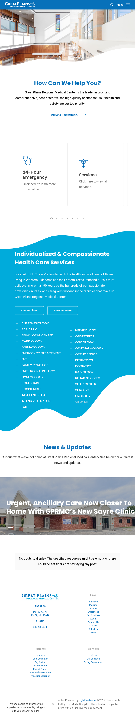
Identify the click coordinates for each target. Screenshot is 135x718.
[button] (52, 704)
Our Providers (93, 615)
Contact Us (93, 622)
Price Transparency (40, 676)
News (93, 632)
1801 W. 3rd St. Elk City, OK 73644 (40, 613)
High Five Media (87, 700)
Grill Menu (93, 629)
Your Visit (40, 655)
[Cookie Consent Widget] (30, 707)
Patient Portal (40, 665)
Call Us (93, 655)
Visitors (93, 608)
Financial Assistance (40, 672)
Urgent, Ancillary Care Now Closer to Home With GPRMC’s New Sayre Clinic (70, 507)
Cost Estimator (40, 658)
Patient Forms (40, 669)
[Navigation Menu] (123, 4)
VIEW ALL (82, 402)
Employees (93, 612)
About (93, 618)
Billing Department (93, 662)
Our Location (93, 658)
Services (93, 601)
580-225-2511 (40, 627)
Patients (93, 605)
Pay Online (40, 662)
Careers (93, 625)
